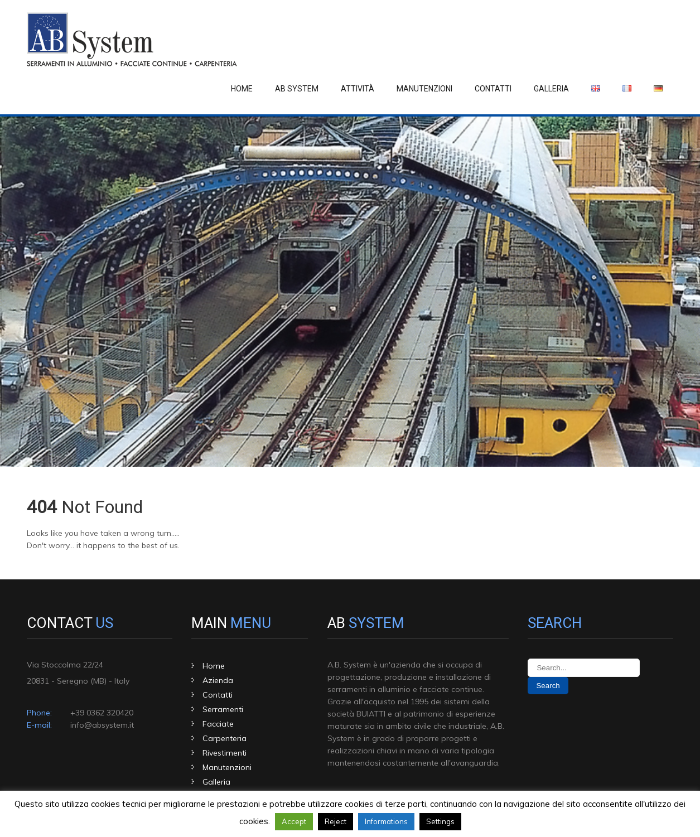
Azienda (217, 680)
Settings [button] (440, 821)
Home (242, 88)
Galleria (551, 88)
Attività (357, 88)
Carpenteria (224, 738)
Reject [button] (335, 821)
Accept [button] (294, 821)
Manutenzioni (424, 88)
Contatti (493, 88)
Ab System (296, 88)
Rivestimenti (224, 753)
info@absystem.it (102, 725)
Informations (386, 821)
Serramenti (222, 709)
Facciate (218, 724)
